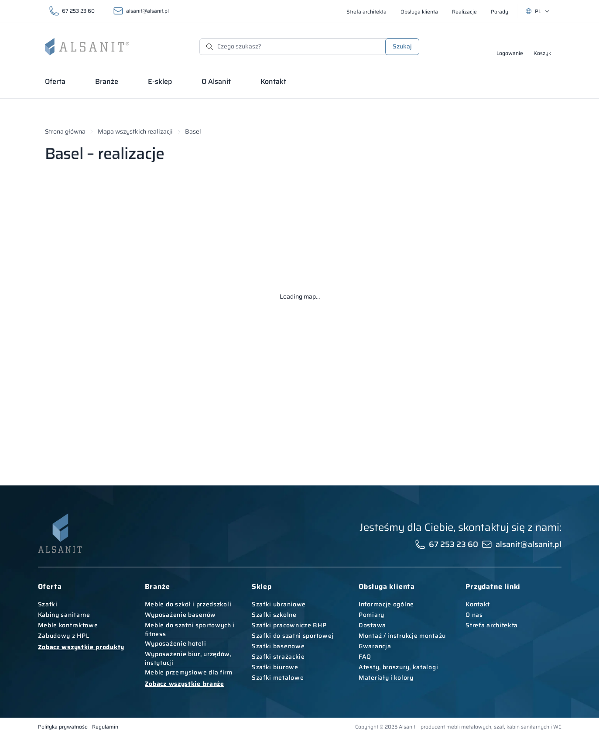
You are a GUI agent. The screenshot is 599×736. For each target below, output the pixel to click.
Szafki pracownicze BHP (289, 625)
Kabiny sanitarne (64, 614)
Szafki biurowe (275, 667)
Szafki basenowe (278, 646)
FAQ (365, 656)
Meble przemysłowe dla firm (189, 672)
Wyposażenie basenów (180, 614)
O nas (474, 614)
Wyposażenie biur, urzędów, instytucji (188, 658)
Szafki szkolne (274, 614)
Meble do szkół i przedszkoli (188, 604)
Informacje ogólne (386, 604)
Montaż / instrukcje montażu (402, 635)
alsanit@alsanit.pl (147, 11)
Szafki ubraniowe (279, 604)
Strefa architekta (492, 625)
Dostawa (372, 625)
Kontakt (478, 604)
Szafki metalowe (278, 677)
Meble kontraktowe (68, 625)
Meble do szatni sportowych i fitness (190, 629)
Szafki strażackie (278, 656)
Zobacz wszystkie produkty (81, 647)
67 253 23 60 (78, 11)
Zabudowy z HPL (64, 635)
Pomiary (371, 614)
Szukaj (402, 46)
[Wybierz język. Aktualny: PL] (538, 11)
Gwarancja (375, 646)
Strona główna (65, 131)
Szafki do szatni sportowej (293, 635)
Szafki (48, 604)
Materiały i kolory (386, 677)
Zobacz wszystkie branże (184, 683)
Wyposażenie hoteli (175, 643)
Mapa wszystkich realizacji (135, 131)
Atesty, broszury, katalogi (398, 667)
